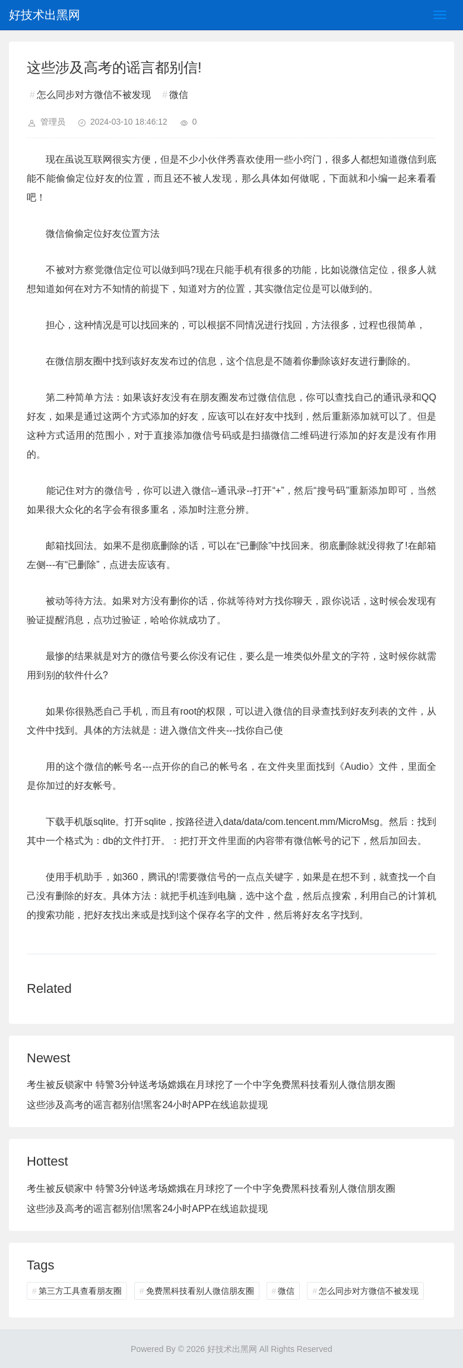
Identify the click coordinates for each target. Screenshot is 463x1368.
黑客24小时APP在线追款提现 (205, 1105)
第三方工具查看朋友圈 (80, 1291)
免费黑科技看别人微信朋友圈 (333, 1085)
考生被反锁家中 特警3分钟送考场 (97, 1085)
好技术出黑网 (44, 14)
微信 (178, 95)
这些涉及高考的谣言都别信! (85, 1105)
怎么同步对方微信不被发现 (94, 95)
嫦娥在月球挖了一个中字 (219, 1085)
